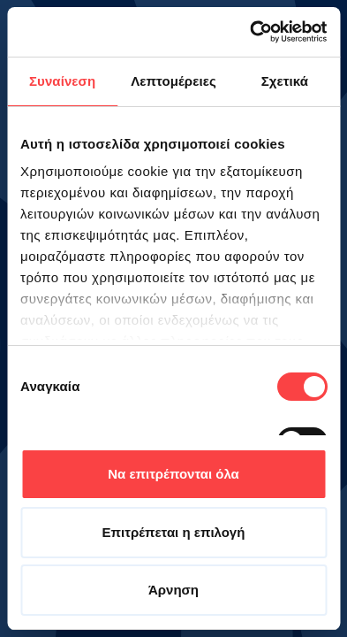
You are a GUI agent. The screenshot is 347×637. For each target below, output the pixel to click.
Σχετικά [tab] (284, 80)
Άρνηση (173, 589)
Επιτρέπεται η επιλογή (173, 532)
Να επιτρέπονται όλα (173, 473)
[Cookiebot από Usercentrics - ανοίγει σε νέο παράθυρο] (250, 31)
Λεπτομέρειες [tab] (173, 80)
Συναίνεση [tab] (62, 80)
